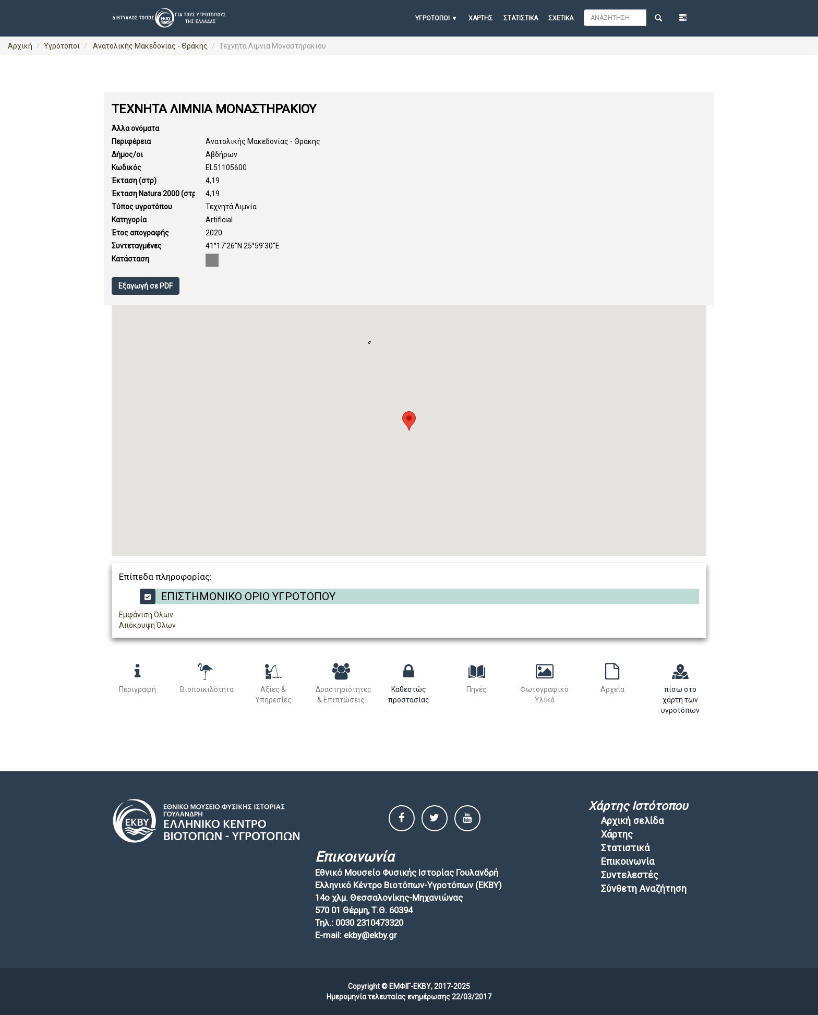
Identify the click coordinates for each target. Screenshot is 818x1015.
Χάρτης (480, 18)
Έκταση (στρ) (134, 180)
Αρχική (20, 46)
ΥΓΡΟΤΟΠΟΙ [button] (432, 18)
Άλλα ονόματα (135, 128)
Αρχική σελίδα (632, 820)
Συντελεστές (629, 874)
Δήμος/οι (127, 154)
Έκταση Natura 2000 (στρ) (155, 193)
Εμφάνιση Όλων (146, 615)
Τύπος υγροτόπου (142, 206)
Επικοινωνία (627, 861)
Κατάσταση (130, 259)
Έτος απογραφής (140, 233)
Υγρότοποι (62, 46)
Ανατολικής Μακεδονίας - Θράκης (149, 46)
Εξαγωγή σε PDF (145, 286)
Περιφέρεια (131, 141)
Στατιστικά (520, 18)
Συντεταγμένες (137, 246)
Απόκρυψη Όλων (147, 625)
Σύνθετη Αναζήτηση (644, 888)
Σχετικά (560, 18)
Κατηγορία (129, 220)
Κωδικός (126, 167)
